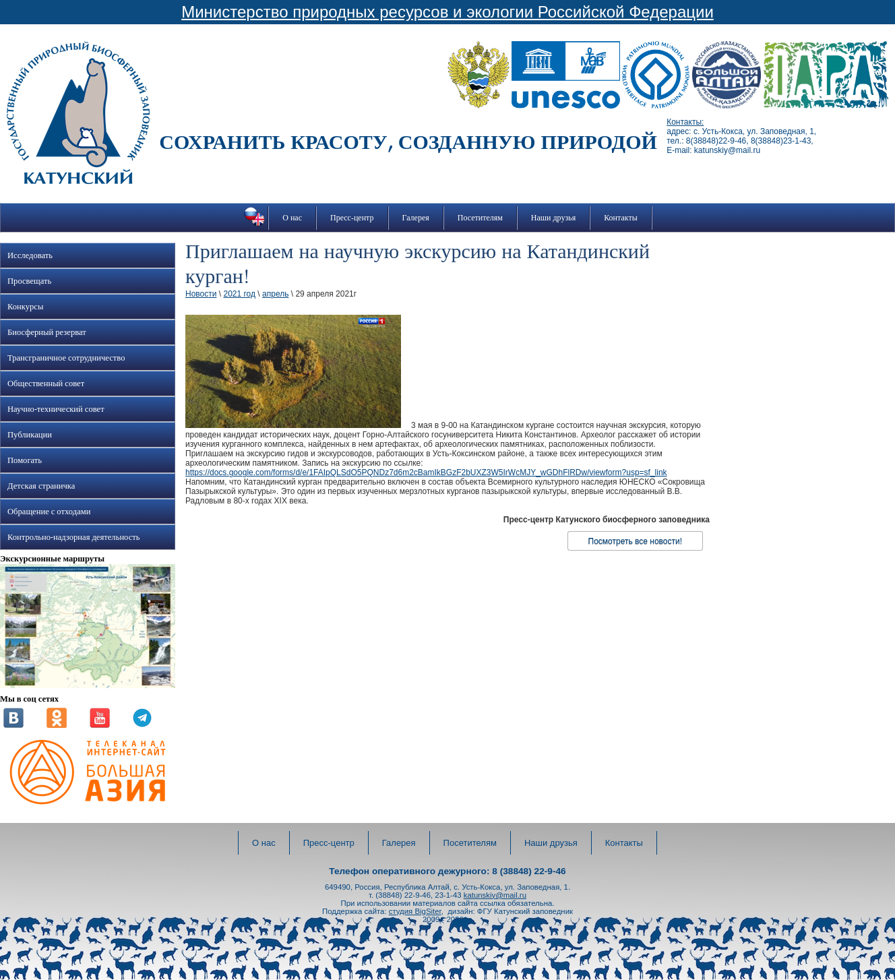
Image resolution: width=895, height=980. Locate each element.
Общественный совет (45, 383)
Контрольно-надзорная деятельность (73, 537)
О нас (292, 217)
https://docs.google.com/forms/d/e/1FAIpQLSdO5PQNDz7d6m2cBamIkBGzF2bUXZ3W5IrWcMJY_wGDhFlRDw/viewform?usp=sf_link (426, 472)
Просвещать (29, 281)
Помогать (24, 460)
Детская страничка (41, 486)
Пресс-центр (352, 217)
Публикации (29, 434)
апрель (275, 294)
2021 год (239, 294)
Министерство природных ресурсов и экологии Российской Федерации (447, 12)
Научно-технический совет (55, 409)
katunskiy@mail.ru (495, 895)
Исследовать (30, 255)
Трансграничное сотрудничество (66, 358)
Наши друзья (553, 217)
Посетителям (480, 217)
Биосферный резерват (46, 332)
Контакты (621, 217)
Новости (200, 294)
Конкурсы (25, 306)
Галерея (415, 217)
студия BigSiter (415, 911)
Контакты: (685, 122)
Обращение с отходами (48, 511)
